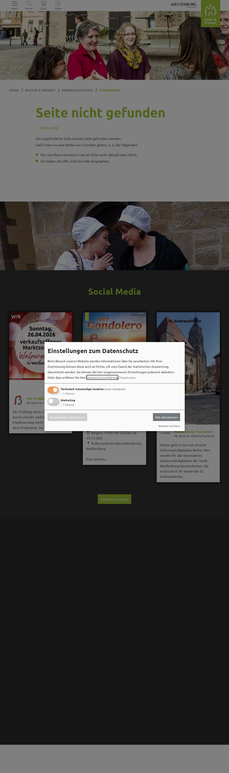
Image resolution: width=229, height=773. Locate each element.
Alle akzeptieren (166, 417)
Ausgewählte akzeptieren (67, 417)
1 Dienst (68, 393)
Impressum (127, 377)
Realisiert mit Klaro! (169, 426)
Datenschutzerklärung (102, 377)
